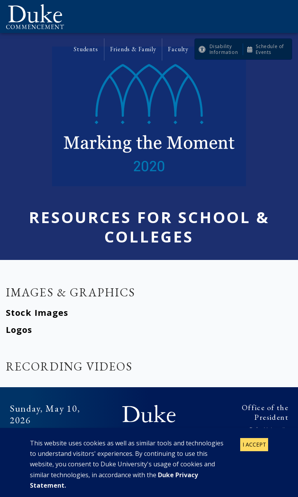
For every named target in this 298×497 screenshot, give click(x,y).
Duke (149, 414)
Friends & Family (133, 49)
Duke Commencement (38, 16)
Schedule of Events (270, 49)
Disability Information (224, 49)
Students (86, 49)
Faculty (178, 49)
